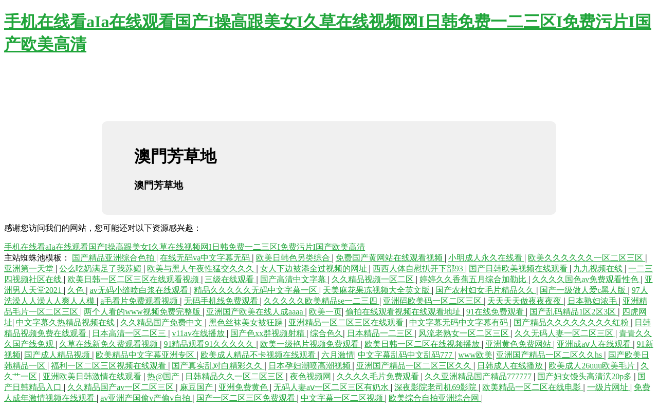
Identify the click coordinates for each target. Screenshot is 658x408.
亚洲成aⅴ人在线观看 (595, 344)
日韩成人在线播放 (511, 365)
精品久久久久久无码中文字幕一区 (256, 290)
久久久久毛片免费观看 (379, 376)
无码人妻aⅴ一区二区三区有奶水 (332, 387)
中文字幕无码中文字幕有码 (459, 322)
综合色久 (326, 333)
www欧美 (475, 354)
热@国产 (164, 376)
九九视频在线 (599, 268)
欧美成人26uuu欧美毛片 (593, 365)
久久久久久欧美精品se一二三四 (321, 300)
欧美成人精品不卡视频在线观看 (259, 354)
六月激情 (337, 354)
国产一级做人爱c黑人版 (584, 290)
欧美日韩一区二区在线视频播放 (423, 344)
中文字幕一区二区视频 (343, 398)
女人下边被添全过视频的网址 (314, 268)
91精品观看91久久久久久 (209, 344)
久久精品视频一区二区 (374, 279)
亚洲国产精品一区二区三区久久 (414, 365)
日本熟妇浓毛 (593, 300)
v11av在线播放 (199, 333)
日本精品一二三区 (381, 333)
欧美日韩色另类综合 (294, 257)
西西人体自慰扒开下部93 (419, 268)
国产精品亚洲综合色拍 (114, 257)
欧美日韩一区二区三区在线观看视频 (134, 279)
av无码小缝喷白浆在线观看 (139, 290)
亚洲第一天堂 (30, 268)
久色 (76, 290)
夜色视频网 (311, 376)
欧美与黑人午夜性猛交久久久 (201, 268)
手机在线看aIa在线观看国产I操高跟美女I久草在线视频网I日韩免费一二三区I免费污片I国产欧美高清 (184, 247)
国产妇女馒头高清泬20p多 (585, 376)
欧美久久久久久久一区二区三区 (586, 257)
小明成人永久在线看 (486, 257)
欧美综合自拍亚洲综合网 (435, 398)
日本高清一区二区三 (130, 333)
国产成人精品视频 (58, 354)
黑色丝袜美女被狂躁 (247, 322)
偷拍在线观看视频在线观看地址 (404, 311)
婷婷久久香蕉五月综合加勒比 (473, 279)
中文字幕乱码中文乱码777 (406, 354)
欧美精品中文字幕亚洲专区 (146, 354)
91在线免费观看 (496, 311)
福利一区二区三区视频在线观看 (109, 365)
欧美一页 (325, 311)
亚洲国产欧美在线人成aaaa (255, 311)
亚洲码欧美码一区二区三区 (433, 300)
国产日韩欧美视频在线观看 (519, 268)
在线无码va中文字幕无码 (206, 257)
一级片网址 (608, 387)
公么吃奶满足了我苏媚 (101, 268)
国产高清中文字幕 (294, 279)
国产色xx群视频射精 (268, 333)
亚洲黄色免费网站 (519, 344)
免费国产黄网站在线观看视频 (390, 257)
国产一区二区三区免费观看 (246, 398)
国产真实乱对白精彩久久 (218, 365)
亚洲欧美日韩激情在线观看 (93, 376)
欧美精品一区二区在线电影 (532, 387)
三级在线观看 (230, 279)
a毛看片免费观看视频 (140, 300)
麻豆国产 (197, 387)
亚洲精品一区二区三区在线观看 (347, 322)
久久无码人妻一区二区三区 (565, 333)
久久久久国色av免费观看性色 (586, 279)
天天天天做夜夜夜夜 (525, 300)
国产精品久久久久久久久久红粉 (572, 322)
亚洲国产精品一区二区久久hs (550, 354)
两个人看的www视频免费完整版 (143, 311)
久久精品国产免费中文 (162, 322)
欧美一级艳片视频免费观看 (310, 344)
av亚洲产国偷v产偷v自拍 (146, 398)
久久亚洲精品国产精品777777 (479, 376)
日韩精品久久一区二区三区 (235, 376)
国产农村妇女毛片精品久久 (485, 290)
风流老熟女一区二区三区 (464, 333)
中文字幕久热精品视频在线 (66, 322)
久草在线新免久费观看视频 (109, 344)
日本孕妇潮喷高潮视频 (310, 365)
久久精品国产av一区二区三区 (121, 387)
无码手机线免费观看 (222, 300)
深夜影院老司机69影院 (436, 387)
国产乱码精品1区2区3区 (573, 311)
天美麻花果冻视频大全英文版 (377, 290)
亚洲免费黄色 (244, 387)
